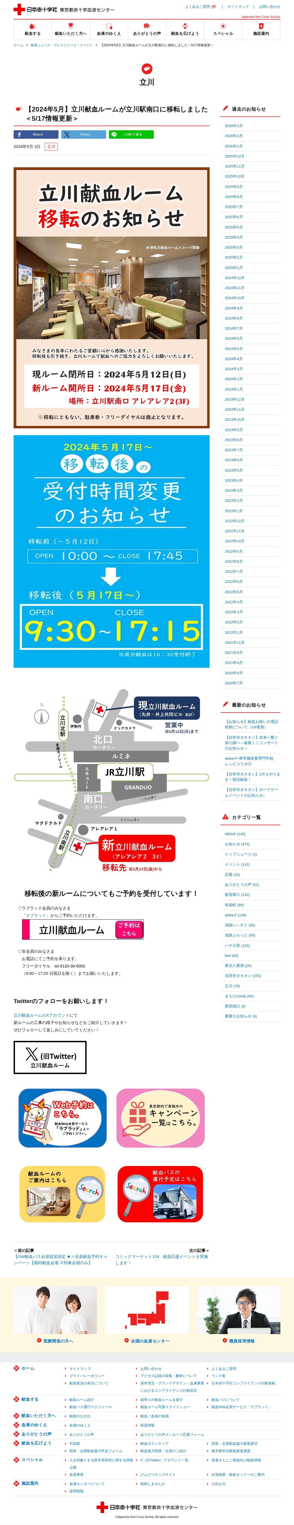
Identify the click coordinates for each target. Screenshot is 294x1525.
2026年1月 (234, 146)
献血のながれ (80, 1417)
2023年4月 (234, 480)
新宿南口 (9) (235, 1006)
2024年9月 (234, 308)
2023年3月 (234, 490)
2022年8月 (234, 561)
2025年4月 (234, 237)
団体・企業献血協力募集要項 (235, 1444)
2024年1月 (234, 389)
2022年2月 (234, 622)
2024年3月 (234, 369)
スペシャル (32, 1460)
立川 (51, 147)
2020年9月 (234, 673)
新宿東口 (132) (237, 895)
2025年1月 (234, 268)
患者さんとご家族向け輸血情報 (236, 1460)
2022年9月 (234, 551)
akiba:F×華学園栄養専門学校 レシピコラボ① (251, 761)
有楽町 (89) (234, 905)
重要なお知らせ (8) (241, 1016)
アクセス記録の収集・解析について (168, 1376)
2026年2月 (234, 136)
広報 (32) (232, 875)
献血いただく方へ (39, 1416)
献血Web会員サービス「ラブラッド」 (242, 1407)
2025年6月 (234, 217)
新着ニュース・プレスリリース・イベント (62, 45)
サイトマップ (238, 7)
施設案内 (30, 1483)
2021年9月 (234, 653)
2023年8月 (234, 440)
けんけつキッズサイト (158, 1475)
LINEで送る (133, 134)
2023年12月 (235, 399)
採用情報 (76, 1491)
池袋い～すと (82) (240, 925)
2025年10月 (235, 176)
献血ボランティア (154, 1444)
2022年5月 (234, 592)
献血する (30, 1399)
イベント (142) (237, 864)
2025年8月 (234, 197)
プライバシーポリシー (87, 1376)
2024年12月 (235, 278)
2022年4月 (234, 602)
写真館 (74, 1444)
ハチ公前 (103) (237, 946)
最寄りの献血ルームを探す (161, 1400)
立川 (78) (232, 986)
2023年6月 (234, 460)
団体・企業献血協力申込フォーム (95, 1451)
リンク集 (219, 1376)
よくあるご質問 (197, 7)
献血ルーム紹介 (81, 1400)
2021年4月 (234, 663)
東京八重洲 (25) (238, 966)
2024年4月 (234, 359)
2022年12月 (235, 521)
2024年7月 (234, 328)
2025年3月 (234, 247)
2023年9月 (234, 430)
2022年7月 (234, 572)
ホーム (18, 45)
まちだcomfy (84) (239, 996)
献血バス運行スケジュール (90, 1407)
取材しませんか (152, 1484)
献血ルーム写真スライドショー (165, 1407)
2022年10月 (235, 541)
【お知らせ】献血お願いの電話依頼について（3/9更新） (251, 724)
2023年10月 (235, 419)
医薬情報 (147, 1426)
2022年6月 (234, 582)
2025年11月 (235, 166)
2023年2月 (234, 501)
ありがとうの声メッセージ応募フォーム (172, 1435)
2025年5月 (234, 227)
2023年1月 (234, 511)
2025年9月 (234, 187)
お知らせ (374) (237, 844)
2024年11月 (235, 288)
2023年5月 (234, 470)
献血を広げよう (36, 1443)
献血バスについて (226, 1400)
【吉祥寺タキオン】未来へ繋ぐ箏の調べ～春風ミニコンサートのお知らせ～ (251, 743)
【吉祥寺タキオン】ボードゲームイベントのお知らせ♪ (251, 792)
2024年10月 (235, 298)
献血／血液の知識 (154, 1417)
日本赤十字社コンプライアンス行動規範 (243, 1383)
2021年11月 (235, 643)
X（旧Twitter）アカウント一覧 (164, 1460)
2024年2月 (234, 379)
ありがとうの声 (36, 1434)
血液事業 (76, 1475)
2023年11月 (235, 409)
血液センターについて (87, 1484)
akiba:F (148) (236, 915)
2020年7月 (234, 683)
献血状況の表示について (88, 1383)
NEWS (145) (235, 834)
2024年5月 (234, 349)
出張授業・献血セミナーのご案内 (238, 1475)
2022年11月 (235, 531)
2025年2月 (234, 257)
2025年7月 (234, 207)
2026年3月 (234, 126)
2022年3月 (234, 612)
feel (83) (231, 956)
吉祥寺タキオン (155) (243, 976)
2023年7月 (234, 450)
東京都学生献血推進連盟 (231, 1451)
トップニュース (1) (241, 854)
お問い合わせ (269, 7)
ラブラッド (36, 916)
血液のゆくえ (34, 1425)
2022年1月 (234, 632)
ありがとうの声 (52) (242, 885)
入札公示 (219, 1484)
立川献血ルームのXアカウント (41, 1015)
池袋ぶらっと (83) (240, 935)
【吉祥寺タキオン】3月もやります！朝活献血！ (252, 777)
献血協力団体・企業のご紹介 (163, 1451)
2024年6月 (234, 338)
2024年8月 (234, 318)
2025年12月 (235, 156)
